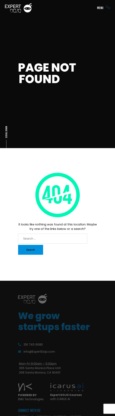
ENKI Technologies (31, 399)
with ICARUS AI (60, 399)
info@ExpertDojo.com (36, 352)
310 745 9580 (30, 344)
